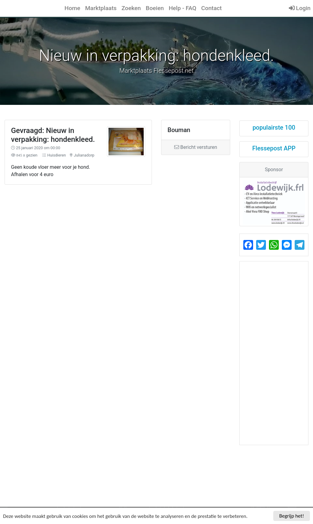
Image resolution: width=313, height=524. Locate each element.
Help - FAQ (182, 8)
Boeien (155, 8)
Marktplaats (101, 8)
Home (72, 8)
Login (300, 8)
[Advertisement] (117, 227)
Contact (211, 8)
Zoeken (131, 8)
